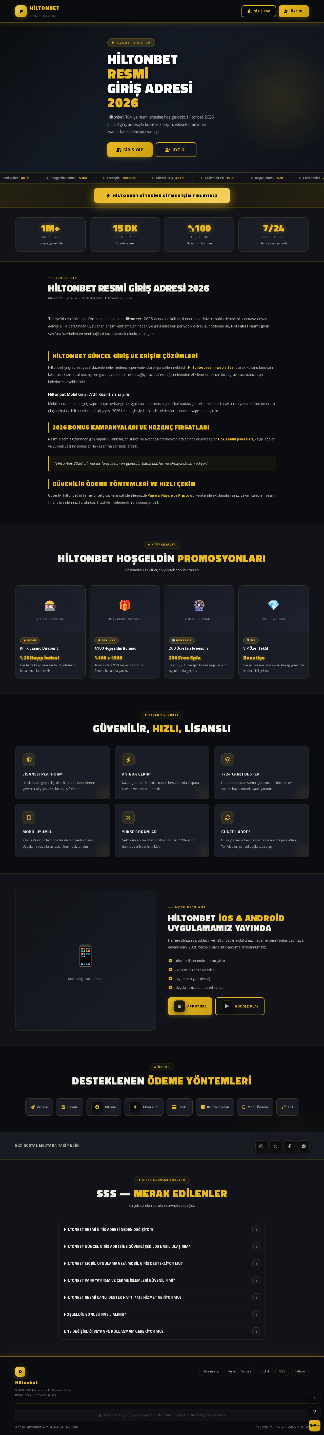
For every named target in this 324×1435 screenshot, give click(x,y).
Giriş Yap (259, 11)
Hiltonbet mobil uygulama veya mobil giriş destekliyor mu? (162, 1263)
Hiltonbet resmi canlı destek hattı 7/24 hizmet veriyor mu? (162, 1297)
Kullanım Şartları (239, 1371)
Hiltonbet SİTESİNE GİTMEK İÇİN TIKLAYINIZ (162, 195)
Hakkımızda (211, 1371)
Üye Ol (293, 11)
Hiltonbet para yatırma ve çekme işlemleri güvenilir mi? (162, 1280)
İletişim (300, 1371)
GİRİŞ (314, 1425)
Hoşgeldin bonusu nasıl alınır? (162, 1314)
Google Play (239, 1006)
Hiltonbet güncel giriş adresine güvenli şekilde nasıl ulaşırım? (162, 1246)
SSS (282, 1371)
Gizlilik (265, 1371)
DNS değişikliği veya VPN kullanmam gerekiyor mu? (162, 1331)
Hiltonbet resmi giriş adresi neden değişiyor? (162, 1229)
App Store (190, 1006)
